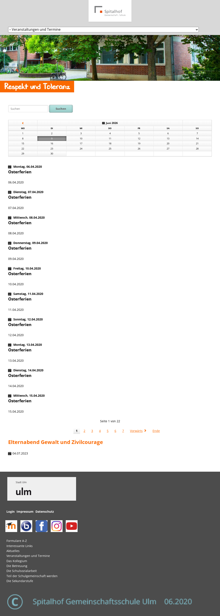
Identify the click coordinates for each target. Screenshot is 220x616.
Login (10, 511)
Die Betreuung (16, 566)
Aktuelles (13, 551)
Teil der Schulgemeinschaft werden (32, 576)
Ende (156, 431)
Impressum (25, 511)
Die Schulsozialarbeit (21, 571)
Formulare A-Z (16, 541)
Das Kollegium (16, 561)
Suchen (61, 109)
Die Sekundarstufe (19, 581)
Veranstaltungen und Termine (28, 556)
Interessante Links (19, 546)
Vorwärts (136, 431)
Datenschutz (44, 511)
